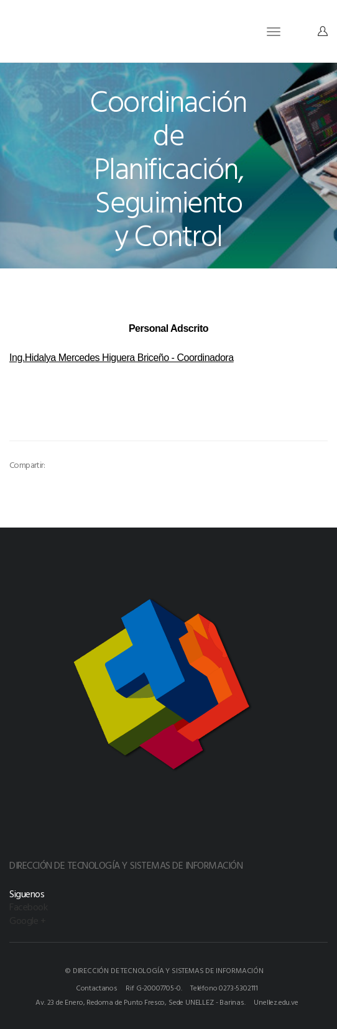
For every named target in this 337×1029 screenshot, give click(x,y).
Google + (27, 920)
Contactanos (97, 987)
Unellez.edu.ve (276, 1001)
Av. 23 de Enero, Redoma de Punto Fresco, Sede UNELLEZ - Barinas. (140, 1001)
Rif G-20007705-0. (154, 987)
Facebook (28, 906)
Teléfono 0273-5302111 (224, 987)
